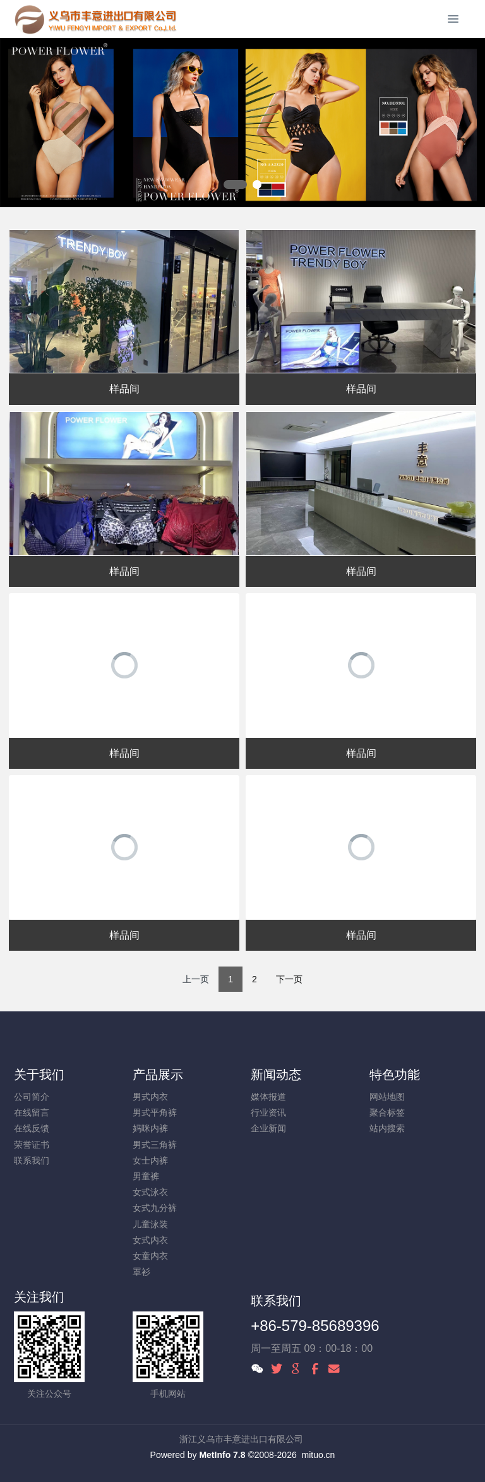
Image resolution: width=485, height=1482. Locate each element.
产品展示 (158, 1074)
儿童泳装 (150, 1224)
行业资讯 (268, 1112)
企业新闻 (268, 1128)
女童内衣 (150, 1256)
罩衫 (141, 1272)
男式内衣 (150, 1097)
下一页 (289, 979)
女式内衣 (150, 1240)
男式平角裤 (155, 1112)
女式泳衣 (150, 1192)
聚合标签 (387, 1112)
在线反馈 (31, 1128)
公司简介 (31, 1097)
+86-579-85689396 (315, 1325)
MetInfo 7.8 (222, 1455)
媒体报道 (268, 1097)
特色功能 (394, 1074)
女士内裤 (150, 1160)
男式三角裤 (155, 1145)
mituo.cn (318, 1455)
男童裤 (146, 1176)
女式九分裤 (155, 1208)
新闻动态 (276, 1074)
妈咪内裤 (150, 1128)
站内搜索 (387, 1128)
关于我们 (39, 1074)
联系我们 (31, 1160)
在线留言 (31, 1112)
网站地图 (387, 1097)
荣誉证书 (31, 1145)
